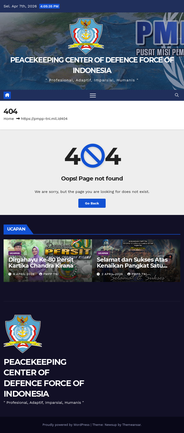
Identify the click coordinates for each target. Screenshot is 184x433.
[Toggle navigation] (93, 95)
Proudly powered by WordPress (66, 425)
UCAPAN (15, 253)
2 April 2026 (113, 274)
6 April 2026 (24, 274)
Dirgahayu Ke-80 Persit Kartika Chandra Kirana (40, 262)
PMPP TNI (49, 274)
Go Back (92, 203)
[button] (177, 95)
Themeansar (131, 425)
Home (9, 119)
